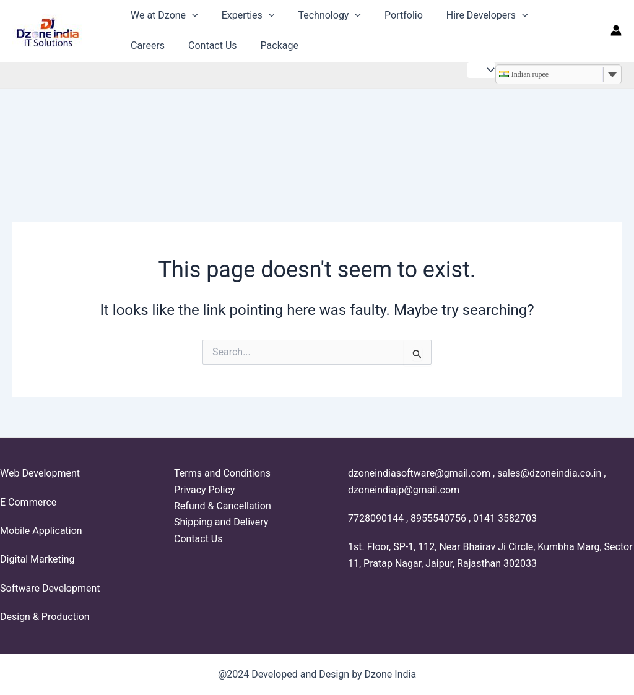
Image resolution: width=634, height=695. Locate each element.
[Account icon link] (616, 30)
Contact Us (153, 45)
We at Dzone (162, 15)
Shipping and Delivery (221, 522)
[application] (190, 15)
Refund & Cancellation (222, 506)
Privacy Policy (204, 490)
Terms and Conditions (222, 473)
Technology (320, 15)
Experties (242, 15)
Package (216, 45)
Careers (548, 15)
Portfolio (390, 15)
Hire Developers (470, 15)
